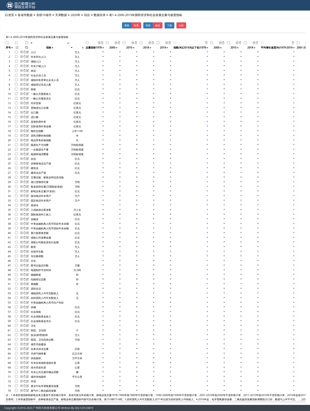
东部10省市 (43, 14)
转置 (136, 25)
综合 (87, 14)
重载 (126, 25)
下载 (169, 25)
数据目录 (100, 14)
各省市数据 (25, 14)
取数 (148, 25)
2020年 (75, 14)
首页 (11, 14)
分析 (181, 25)
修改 (157, 25)
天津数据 (61, 14)
